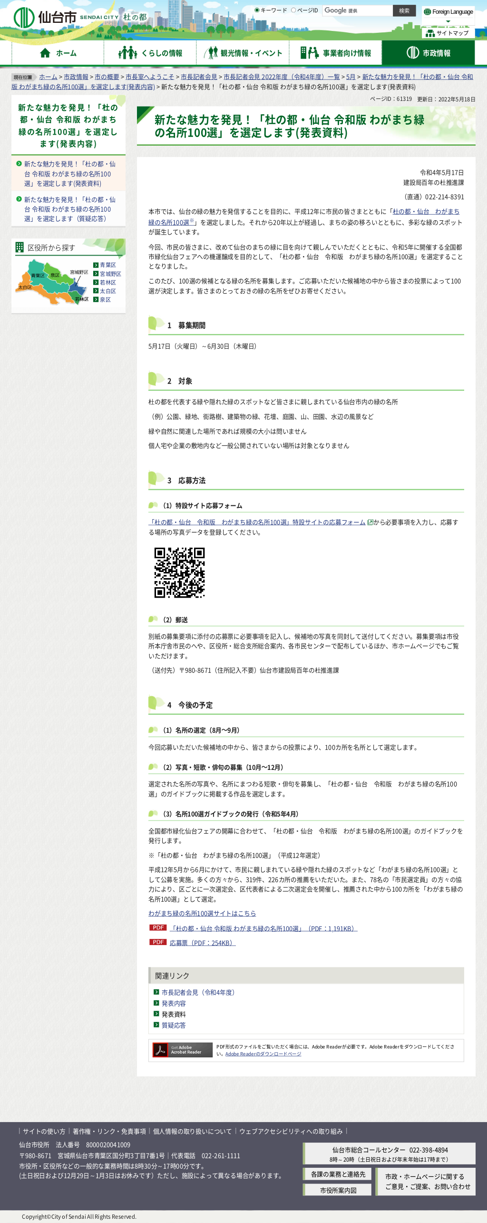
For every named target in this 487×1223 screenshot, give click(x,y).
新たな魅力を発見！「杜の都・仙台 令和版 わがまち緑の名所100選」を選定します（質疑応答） (70, 209)
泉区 (105, 299)
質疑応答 (174, 1024)
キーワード (270, 33)
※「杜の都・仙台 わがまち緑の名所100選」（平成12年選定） (236, 854)
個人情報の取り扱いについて (192, 1130)
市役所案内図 (338, 1189)
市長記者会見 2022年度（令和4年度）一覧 (282, 76)
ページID (305, 33)
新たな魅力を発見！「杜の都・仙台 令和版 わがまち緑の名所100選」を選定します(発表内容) (68, 125)
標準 (380, 10)
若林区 (108, 282)
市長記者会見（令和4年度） (200, 991)
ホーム (48, 76)
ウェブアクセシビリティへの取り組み (291, 1130)
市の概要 (107, 76)
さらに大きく (397, 21)
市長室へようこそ (150, 76)
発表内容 (174, 1002)
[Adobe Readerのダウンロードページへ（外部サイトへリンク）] (183, 1046)
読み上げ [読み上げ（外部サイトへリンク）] (312, 9)
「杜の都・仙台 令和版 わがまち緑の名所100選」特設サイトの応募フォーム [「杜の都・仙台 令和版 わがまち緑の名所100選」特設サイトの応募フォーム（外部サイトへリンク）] (257, 521)
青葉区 (108, 265)
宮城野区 (110, 273)
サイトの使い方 (44, 1130)
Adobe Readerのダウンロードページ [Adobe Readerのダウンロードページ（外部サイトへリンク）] (263, 1053)
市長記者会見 (199, 76)
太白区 (108, 291)
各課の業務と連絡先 (338, 1174)
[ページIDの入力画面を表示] (293, 32)
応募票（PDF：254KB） (203, 942)
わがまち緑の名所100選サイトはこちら (202, 913)
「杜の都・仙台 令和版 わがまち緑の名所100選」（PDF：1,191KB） (264, 928)
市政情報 (76, 76)
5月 (351, 76)
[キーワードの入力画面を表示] (256, 32)
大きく (366, 21)
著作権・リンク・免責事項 (109, 1130)
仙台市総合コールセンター (369, 1149)
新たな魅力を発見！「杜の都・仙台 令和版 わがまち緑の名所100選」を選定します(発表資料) (70, 173)
